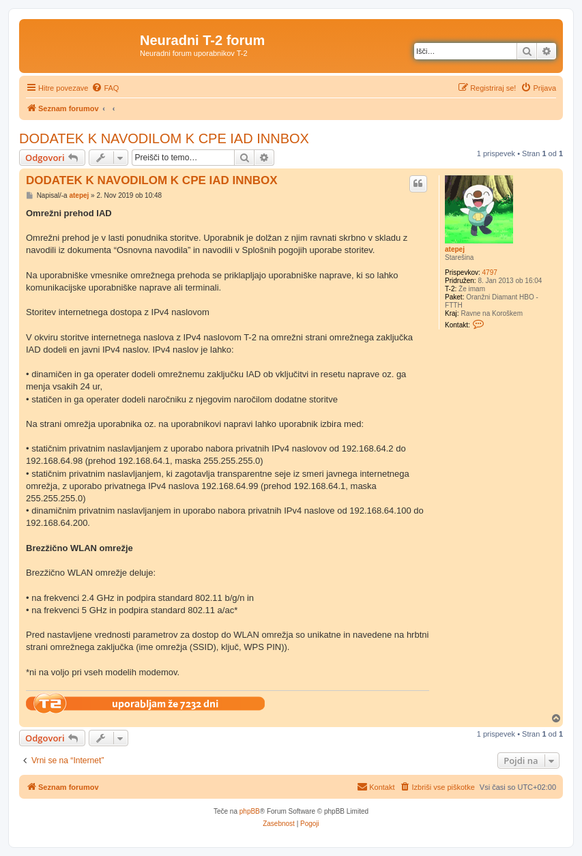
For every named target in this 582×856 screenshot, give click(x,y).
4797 (489, 272)
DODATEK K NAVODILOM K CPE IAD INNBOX (164, 138)
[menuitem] (105, 88)
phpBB (249, 811)
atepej (455, 249)
